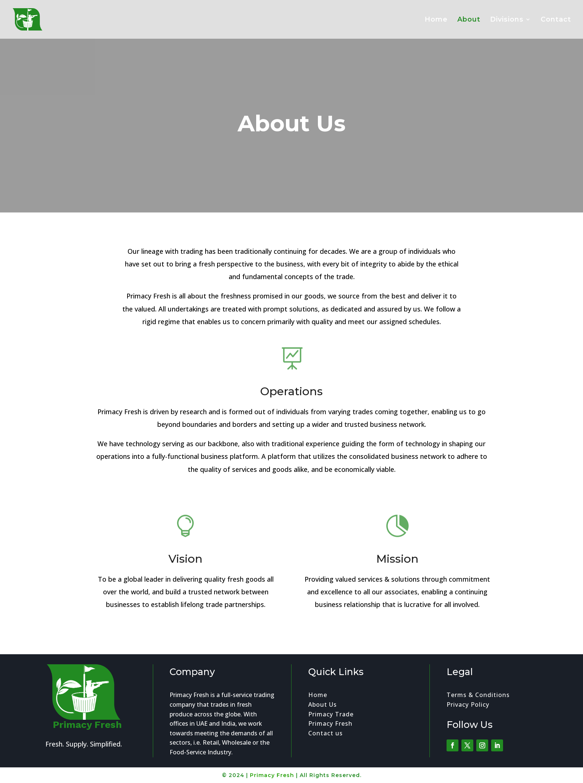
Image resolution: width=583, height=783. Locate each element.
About (468, 20)
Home (436, 20)
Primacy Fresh (272, 775)
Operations (291, 400)
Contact (556, 20)
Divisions (507, 20)
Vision (185, 563)
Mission (397, 565)
